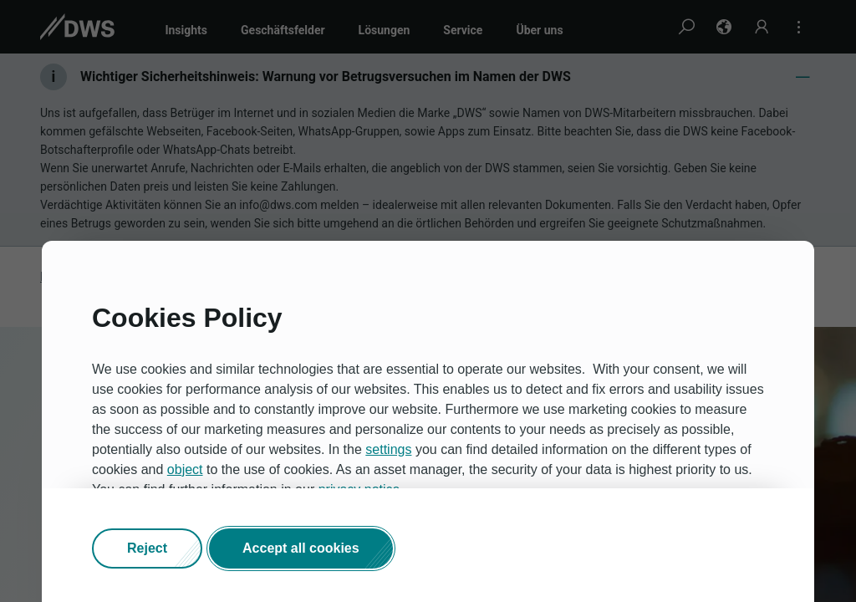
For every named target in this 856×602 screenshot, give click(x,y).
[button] (147, 549)
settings (388, 450)
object (185, 470)
